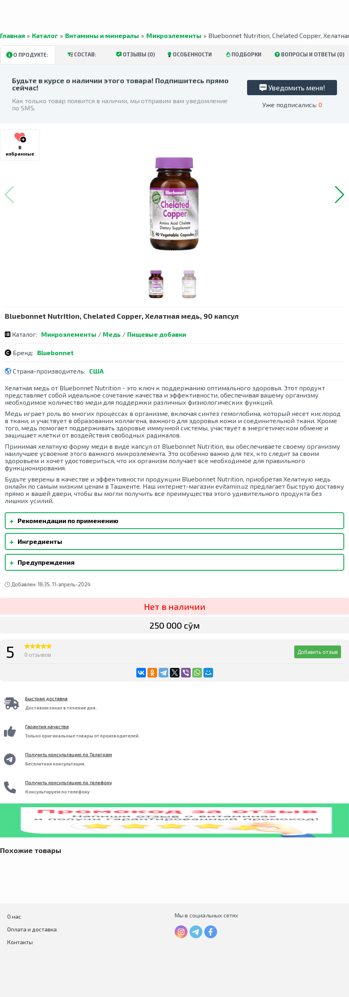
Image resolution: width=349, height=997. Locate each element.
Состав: (82, 54)
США (96, 371)
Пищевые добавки (156, 334)
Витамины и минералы (102, 35)
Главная (12, 35)
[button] (339, 195)
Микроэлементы (173, 35)
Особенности (190, 54)
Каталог (45, 35)
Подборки (243, 54)
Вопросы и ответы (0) (310, 54)
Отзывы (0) (135, 54)
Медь (112, 334)
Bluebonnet (55, 352)
